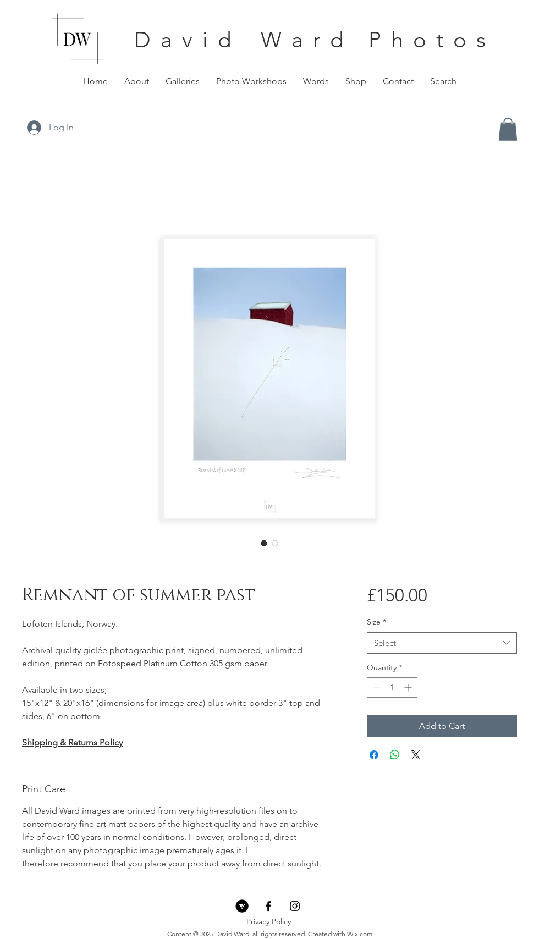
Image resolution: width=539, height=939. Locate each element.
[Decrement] (375, 687)
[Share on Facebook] (374, 754)
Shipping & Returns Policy (72, 742)
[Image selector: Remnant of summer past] (264, 543)
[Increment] (409, 687)
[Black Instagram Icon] (294, 906)
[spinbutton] (392, 687)
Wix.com (359, 934)
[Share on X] (415, 754)
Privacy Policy (268, 921)
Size (376, 622)
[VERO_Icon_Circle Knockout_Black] (242, 906)
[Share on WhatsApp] (395, 754)
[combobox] (442, 643)
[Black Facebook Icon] (268, 906)
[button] (182, 81)
